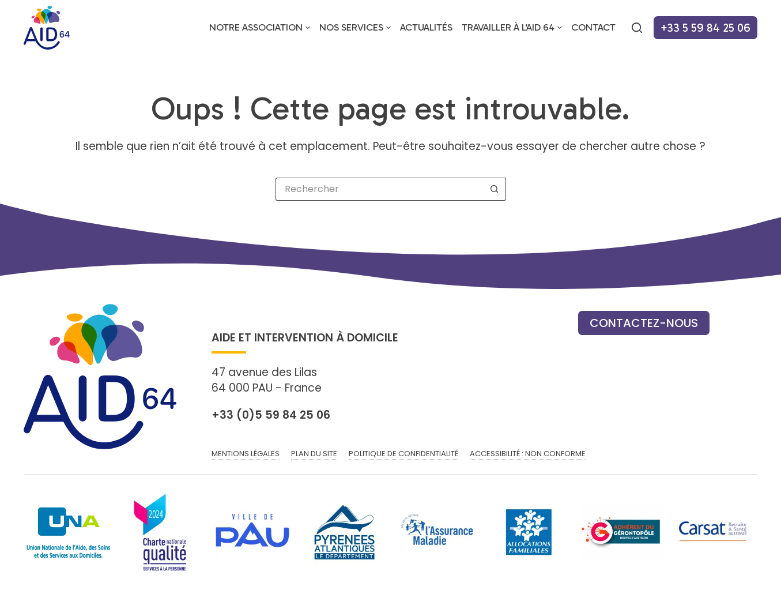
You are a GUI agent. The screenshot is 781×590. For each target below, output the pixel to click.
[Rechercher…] (379, 189)
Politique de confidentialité (403, 454)
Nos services (357, 28)
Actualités (426, 27)
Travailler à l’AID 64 (514, 28)
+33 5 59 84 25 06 (705, 28)
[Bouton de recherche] (494, 189)
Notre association (262, 28)
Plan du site (314, 454)
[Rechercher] (637, 27)
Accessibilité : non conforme (528, 454)
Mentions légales (246, 454)
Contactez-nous (644, 323)
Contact (593, 27)
